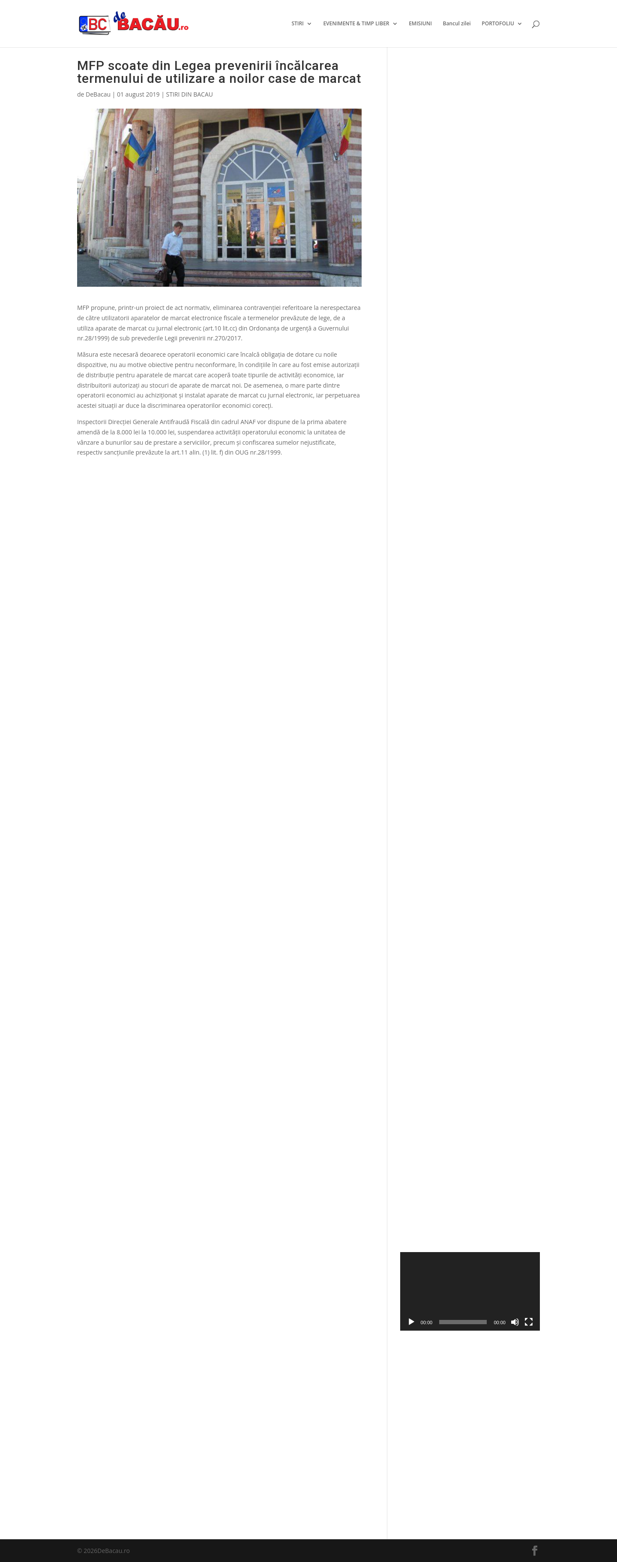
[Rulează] (411, 1322)
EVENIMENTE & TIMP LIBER (356, 24)
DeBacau (98, 94)
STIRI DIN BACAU (189, 94)
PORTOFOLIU (498, 24)
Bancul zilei (456, 24)
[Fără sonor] (515, 1322)
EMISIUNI (420, 24)
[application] (470, 1291)
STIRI (297, 24)
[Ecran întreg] (528, 1322)
